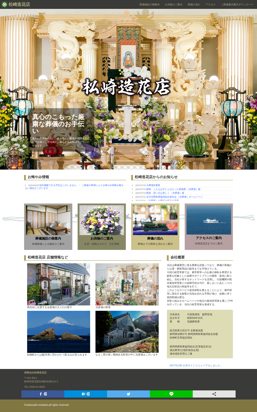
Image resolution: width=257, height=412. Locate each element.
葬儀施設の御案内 (150, 4)
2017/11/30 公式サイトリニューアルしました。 (196, 365)
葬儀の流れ (194, 4)
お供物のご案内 (173, 4)
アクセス (211, 4)
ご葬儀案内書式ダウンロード (237, 4)
